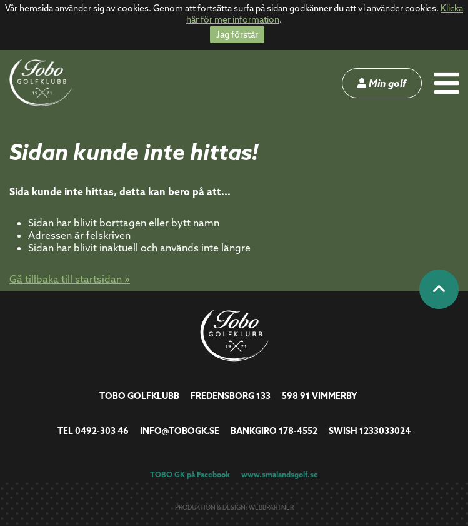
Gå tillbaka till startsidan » (69, 279)
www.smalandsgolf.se (279, 474)
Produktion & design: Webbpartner (234, 507)
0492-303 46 (102, 431)
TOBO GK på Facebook (190, 474)
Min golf (381, 83)
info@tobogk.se (179, 431)
